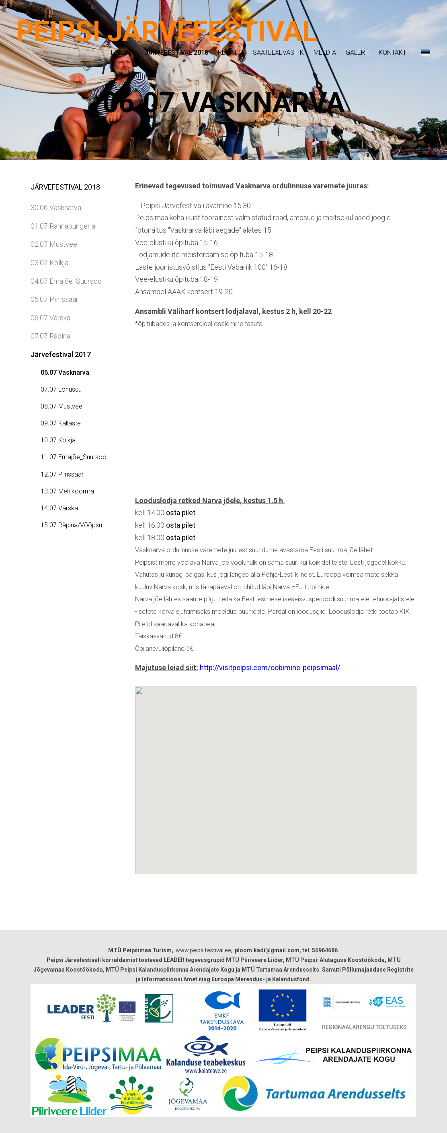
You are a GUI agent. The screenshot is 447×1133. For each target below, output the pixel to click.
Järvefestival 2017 (61, 354)
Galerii (357, 52)
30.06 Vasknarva (56, 207)
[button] (425, 52)
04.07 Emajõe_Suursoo (66, 281)
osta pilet (180, 512)
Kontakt (392, 52)
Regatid (230, 52)
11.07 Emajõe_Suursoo (74, 457)
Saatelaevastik (278, 52)
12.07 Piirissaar (62, 474)
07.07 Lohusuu (61, 389)
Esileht (123, 52)
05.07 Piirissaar (54, 299)
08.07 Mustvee (61, 406)
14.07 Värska (59, 508)
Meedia (325, 52)
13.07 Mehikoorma (67, 491)
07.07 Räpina (50, 336)
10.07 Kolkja (58, 440)
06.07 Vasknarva (65, 372)
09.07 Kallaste (61, 423)
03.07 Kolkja (49, 262)
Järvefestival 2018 (176, 52)
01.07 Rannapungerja (63, 226)
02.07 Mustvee (54, 244)
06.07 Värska (50, 318)
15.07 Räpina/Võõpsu (71, 525)
